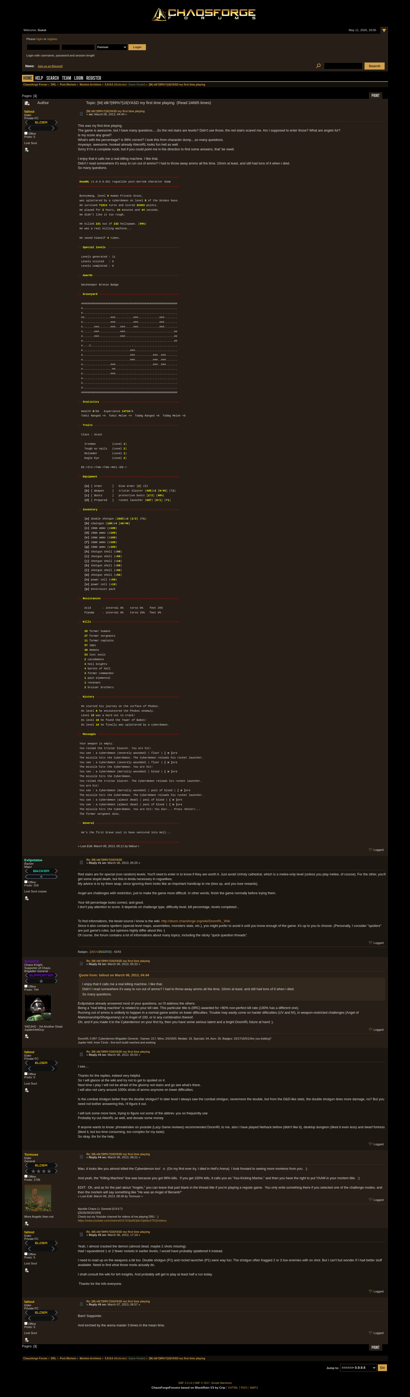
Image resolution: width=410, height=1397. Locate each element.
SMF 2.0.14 (185, 1383)
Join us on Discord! (50, 66)
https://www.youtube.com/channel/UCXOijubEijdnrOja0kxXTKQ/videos (122, 1220)
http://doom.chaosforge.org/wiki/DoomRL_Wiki (195, 921)
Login (78, 79)
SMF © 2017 (202, 1383)
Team (66, 79)
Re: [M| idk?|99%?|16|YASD (104, 859)
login (39, 39)
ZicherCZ (31, 961)
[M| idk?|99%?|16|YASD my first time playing (115, 111)
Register (93, 79)
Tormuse (31, 1154)
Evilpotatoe (33, 860)
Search (52, 79)
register (52, 39)
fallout (29, 111)
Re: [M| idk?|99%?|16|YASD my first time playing (118, 960)
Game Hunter (136, 84)
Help (39, 79)
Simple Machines (221, 1383)
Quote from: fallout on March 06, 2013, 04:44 (114, 975)
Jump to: (332, 1367)
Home (27, 79)
